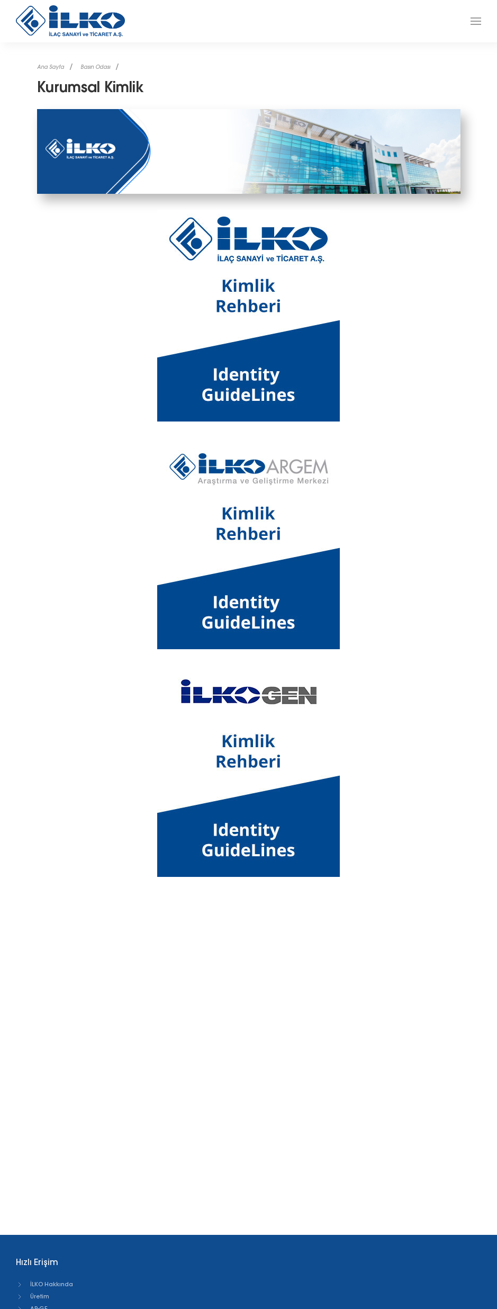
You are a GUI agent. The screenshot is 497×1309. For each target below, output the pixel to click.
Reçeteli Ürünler (46, 1291)
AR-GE (32, 1279)
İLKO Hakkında (44, 1255)
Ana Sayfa (50, 67)
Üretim (32, 1267)
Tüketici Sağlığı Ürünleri (57, 1303)
